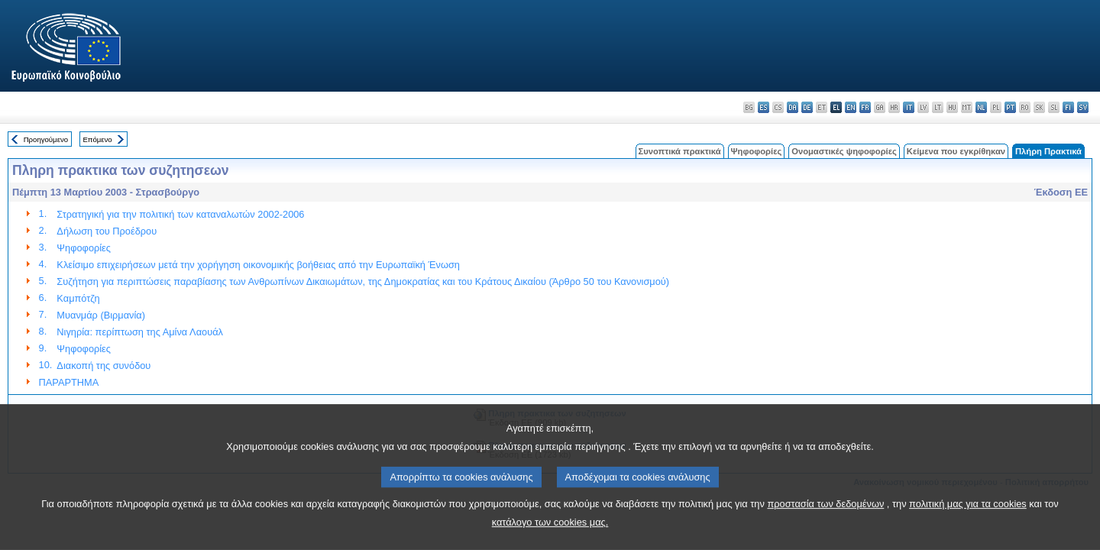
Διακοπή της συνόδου (103, 365)
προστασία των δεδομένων (825, 523)
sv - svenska (1083, 107)
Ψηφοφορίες (756, 151)
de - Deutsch (807, 107)
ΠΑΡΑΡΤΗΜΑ (69, 382)
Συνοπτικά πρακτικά (680, 151)
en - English (850, 107)
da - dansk (792, 107)
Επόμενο (97, 139)
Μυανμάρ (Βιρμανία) (101, 315)
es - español (763, 107)
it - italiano (908, 107)
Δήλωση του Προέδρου (107, 231)
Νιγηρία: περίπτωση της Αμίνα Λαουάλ (140, 332)
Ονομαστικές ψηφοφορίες (844, 151)
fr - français (865, 107)
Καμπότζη (78, 298)
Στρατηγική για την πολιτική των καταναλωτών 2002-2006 (180, 214)
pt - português (1010, 107)
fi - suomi (1068, 107)
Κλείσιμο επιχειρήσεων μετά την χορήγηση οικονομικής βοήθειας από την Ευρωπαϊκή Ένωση (258, 264)
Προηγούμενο (46, 139)
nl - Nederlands (981, 107)
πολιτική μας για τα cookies (968, 523)
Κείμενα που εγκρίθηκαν (956, 151)
